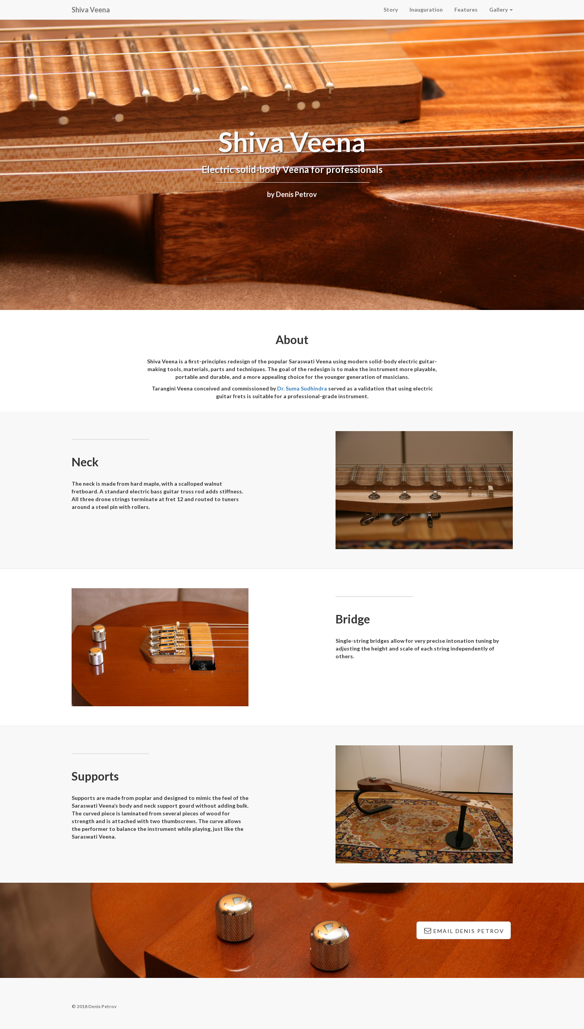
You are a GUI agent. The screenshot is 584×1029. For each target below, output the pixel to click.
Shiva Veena (91, 9)
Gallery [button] (501, 9)
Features (466, 9)
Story (391, 9)
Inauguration (426, 9)
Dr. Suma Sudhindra (302, 388)
